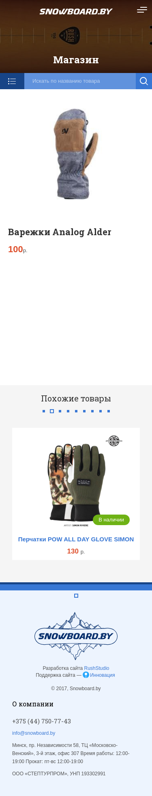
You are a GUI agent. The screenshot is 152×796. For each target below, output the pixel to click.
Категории (12, 81)
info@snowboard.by (33, 733)
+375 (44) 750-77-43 (41, 721)
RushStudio (96, 668)
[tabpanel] (76, 494)
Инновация (102, 675)
